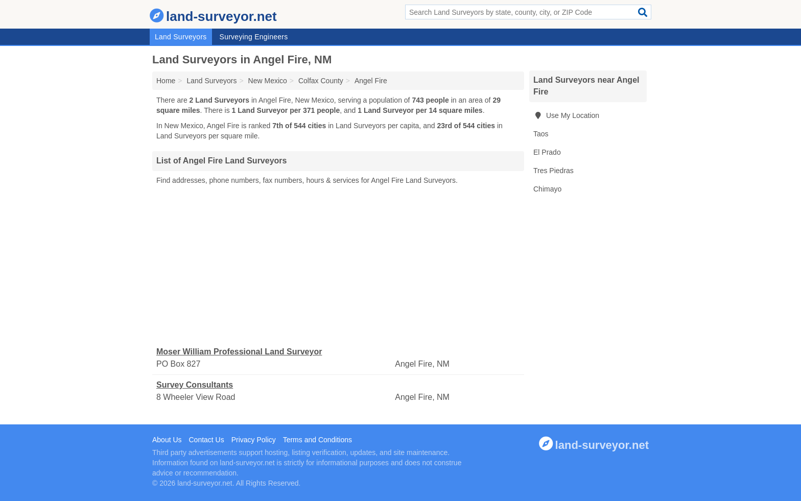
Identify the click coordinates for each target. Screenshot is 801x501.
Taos (541, 134)
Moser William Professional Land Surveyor (239, 351)
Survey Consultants (194, 384)
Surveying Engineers (254, 37)
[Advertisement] (338, 266)
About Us (167, 440)
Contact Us (206, 440)
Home (165, 81)
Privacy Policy (253, 440)
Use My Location (566, 115)
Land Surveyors (181, 37)
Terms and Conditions (317, 440)
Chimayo (547, 189)
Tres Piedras (553, 170)
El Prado (547, 152)
